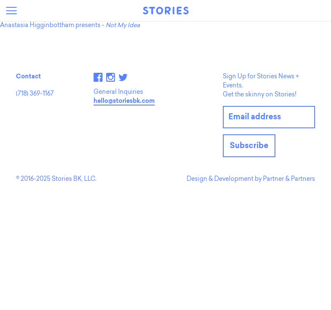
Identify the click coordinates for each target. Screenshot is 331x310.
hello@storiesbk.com (124, 102)
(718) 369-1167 (35, 94)
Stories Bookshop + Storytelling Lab (165, 10)
